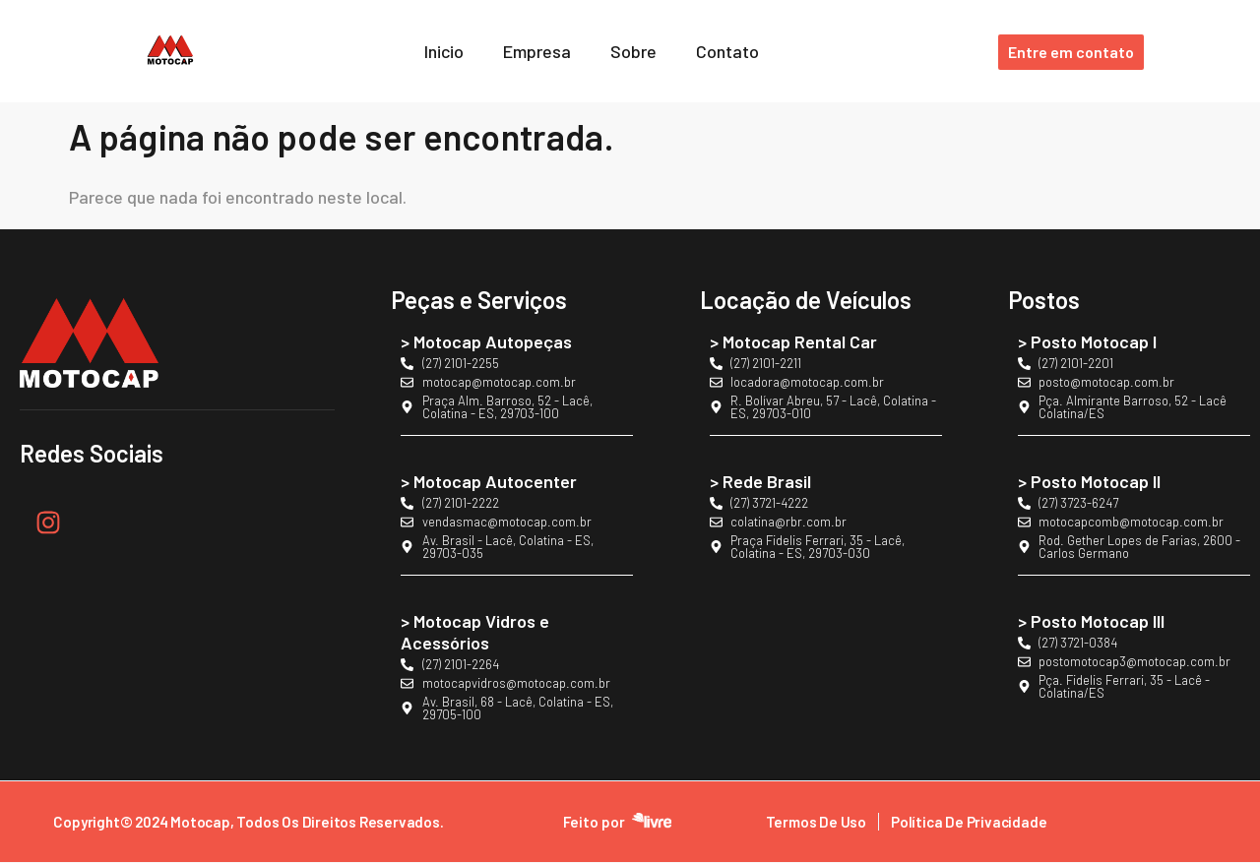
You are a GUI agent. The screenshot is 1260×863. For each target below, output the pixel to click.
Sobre (633, 51)
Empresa (537, 51)
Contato (727, 51)
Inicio (444, 51)
